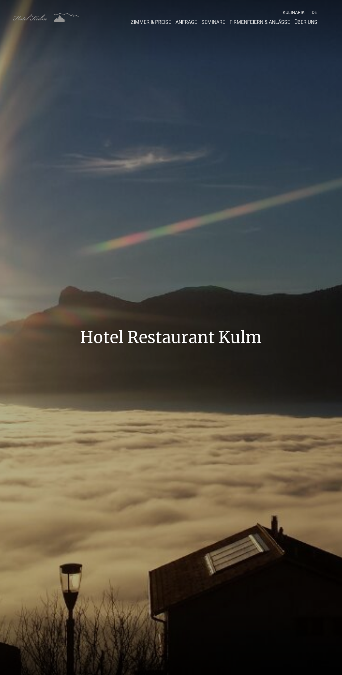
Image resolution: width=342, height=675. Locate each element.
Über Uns (305, 22)
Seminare (213, 22)
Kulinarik (294, 12)
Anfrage (186, 22)
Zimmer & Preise (151, 22)
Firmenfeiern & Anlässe (260, 22)
